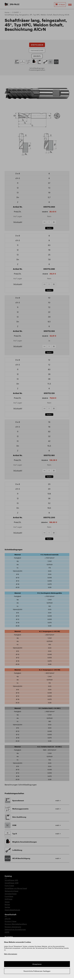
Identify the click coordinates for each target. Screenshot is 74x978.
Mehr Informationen (10, 954)
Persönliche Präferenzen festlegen (37, 971)
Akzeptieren (37, 964)
